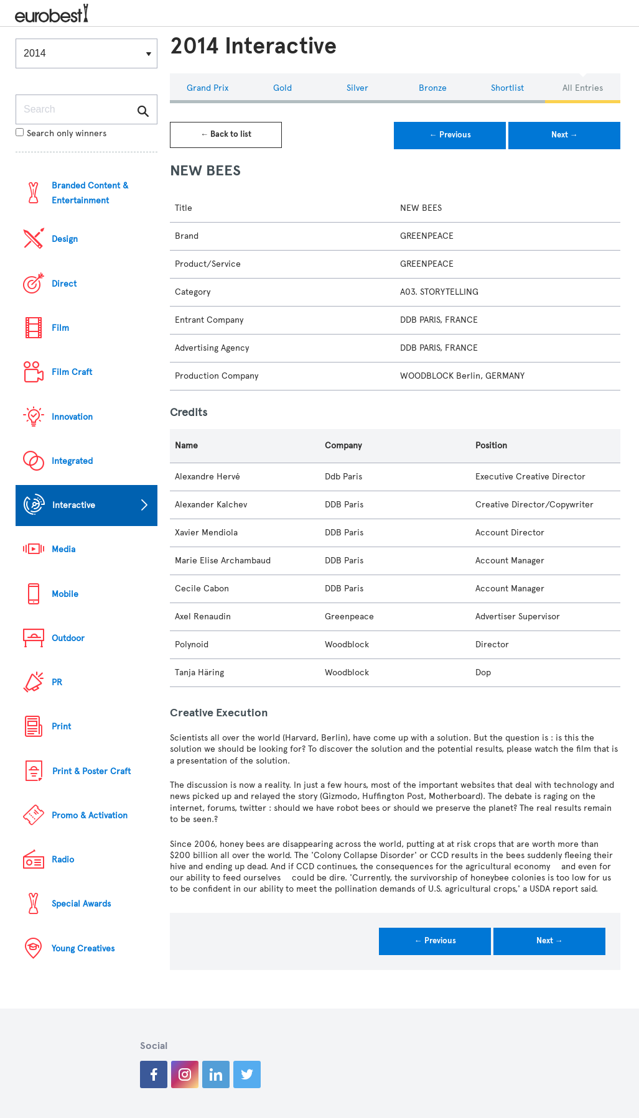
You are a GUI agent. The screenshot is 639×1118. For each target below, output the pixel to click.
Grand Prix (207, 88)
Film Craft (72, 372)
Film (60, 328)
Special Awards (81, 904)
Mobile (65, 594)
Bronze (433, 88)
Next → (564, 135)
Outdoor (68, 638)
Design (65, 239)
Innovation (72, 417)
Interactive (73, 505)
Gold (282, 88)
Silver (357, 88)
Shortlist (507, 88)
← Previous (450, 135)
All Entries (582, 88)
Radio (63, 859)
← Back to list (225, 134)
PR (57, 682)
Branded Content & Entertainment (90, 193)
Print (61, 726)
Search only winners (61, 133)
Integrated (72, 461)
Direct (64, 284)
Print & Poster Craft (91, 771)
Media (63, 549)
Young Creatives (83, 948)
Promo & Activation (90, 815)
